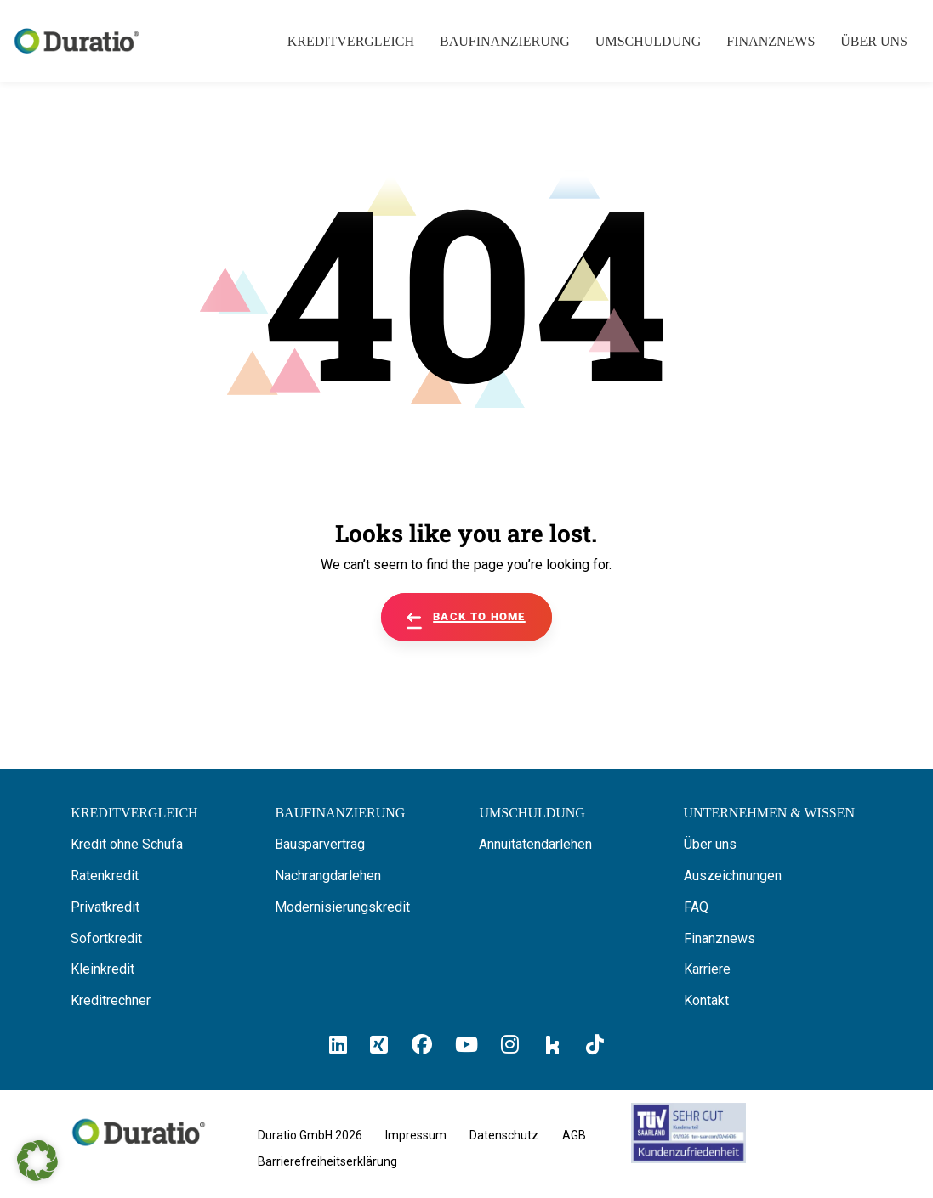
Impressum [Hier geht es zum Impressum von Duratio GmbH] (416, 1135)
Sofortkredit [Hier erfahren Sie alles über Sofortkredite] (106, 938)
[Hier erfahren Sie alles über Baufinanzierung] (340, 813)
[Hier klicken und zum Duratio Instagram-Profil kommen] (510, 1044)
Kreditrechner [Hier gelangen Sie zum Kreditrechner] (111, 1000)
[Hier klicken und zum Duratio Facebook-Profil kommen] (422, 1044)
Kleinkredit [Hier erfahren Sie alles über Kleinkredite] (102, 969)
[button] (37, 1160)
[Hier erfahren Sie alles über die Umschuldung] (531, 813)
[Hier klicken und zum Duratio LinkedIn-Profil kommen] (338, 1044)
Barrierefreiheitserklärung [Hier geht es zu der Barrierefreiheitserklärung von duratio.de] (327, 1161)
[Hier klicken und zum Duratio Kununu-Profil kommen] (553, 1044)
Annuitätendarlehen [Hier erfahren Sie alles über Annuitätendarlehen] (535, 844)
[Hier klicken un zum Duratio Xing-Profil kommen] (379, 1044)
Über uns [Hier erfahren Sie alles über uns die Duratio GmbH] (710, 844)
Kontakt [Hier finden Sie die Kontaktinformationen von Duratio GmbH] (706, 1000)
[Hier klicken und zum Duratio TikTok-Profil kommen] (595, 1044)
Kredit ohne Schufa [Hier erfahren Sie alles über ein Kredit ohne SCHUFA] (127, 844)
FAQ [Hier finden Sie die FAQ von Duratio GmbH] (696, 907)
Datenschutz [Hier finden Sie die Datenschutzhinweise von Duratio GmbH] (503, 1135)
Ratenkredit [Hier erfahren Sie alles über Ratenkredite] (105, 875)
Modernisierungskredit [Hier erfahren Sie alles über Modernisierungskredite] (342, 907)
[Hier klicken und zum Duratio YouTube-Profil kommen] (466, 1044)
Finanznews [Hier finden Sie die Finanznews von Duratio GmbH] (719, 938)
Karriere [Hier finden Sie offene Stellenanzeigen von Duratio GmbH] (707, 969)
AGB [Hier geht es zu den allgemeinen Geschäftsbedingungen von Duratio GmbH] (574, 1135)
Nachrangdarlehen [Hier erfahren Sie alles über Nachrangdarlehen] (328, 875)
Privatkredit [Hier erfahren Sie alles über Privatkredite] (105, 907)
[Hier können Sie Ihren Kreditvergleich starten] (134, 813)
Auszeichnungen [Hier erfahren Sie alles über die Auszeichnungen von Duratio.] (733, 875)
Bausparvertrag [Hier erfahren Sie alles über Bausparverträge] (320, 844)
